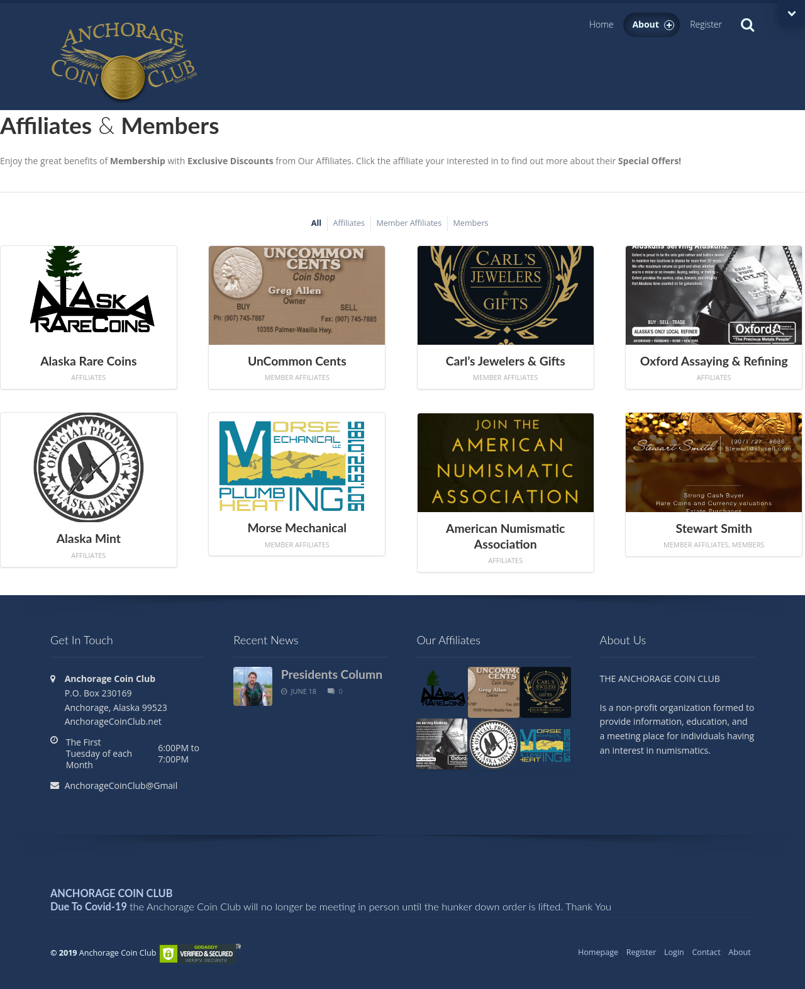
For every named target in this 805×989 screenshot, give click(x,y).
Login (674, 952)
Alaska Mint (89, 538)
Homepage (598, 952)
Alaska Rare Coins (88, 361)
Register (706, 24)
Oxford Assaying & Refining (714, 361)
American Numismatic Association (505, 536)
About (653, 24)
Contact (706, 952)
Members (471, 223)
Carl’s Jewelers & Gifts (505, 361)
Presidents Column (331, 674)
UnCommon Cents (297, 361)
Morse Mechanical (297, 527)
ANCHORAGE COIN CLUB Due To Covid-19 (111, 899)
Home (601, 24)
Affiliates (349, 223)
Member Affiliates (408, 223)
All (316, 223)
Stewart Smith (714, 528)
